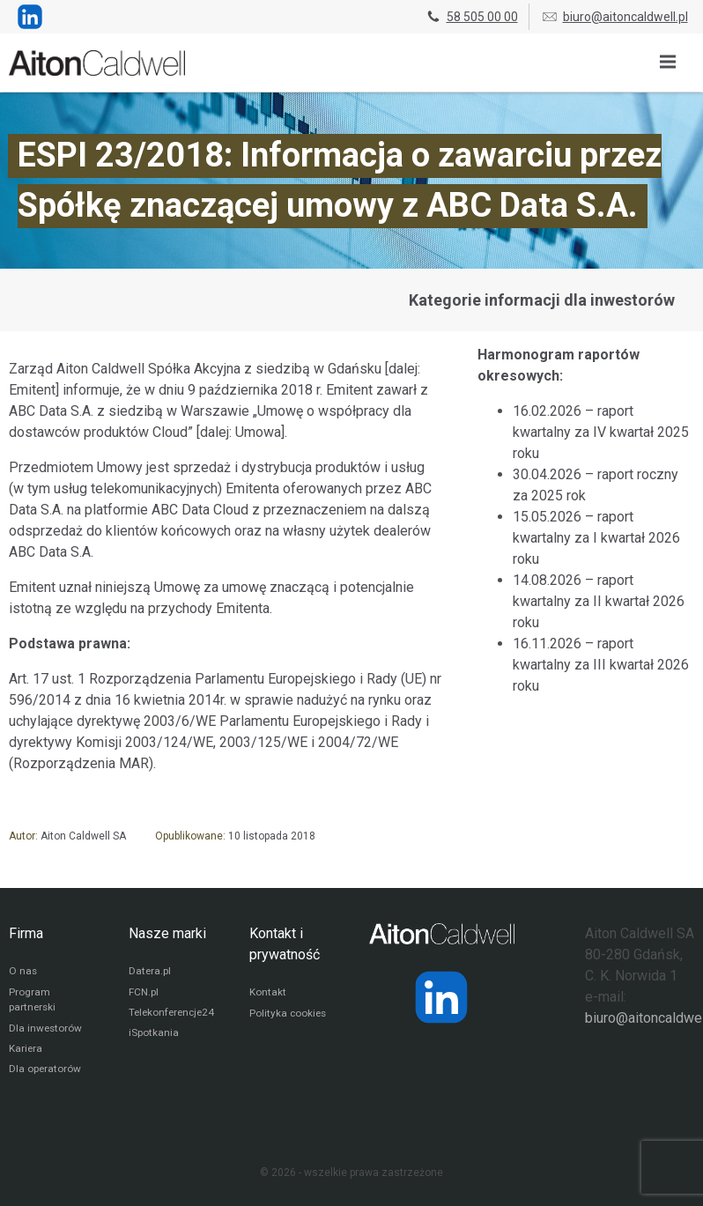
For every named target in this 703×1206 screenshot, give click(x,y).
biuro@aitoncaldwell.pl (614, 17)
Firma (26, 933)
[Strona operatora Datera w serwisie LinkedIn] (441, 997)
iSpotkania (154, 1036)
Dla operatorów (45, 1073)
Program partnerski (33, 1002)
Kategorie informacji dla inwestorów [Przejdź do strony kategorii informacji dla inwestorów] (542, 300)
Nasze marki (167, 933)
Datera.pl (150, 972)
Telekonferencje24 (174, 1015)
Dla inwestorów (46, 1031)
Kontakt (267, 994)
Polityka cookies (289, 1015)
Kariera (26, 1052)
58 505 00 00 (471, 17)
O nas (23, 972)
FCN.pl (144, 994)
